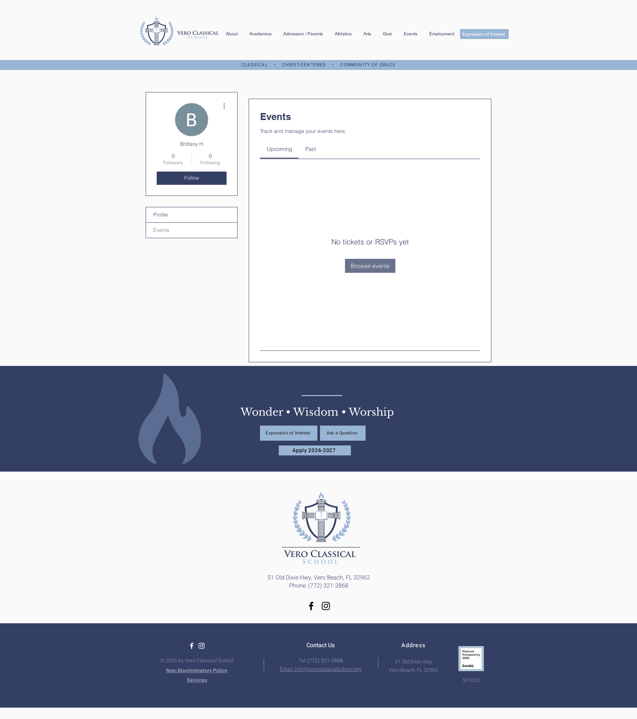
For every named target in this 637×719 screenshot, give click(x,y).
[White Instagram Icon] (201, 646)
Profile (160, 214)
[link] (279, 148)
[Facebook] (311, 605)
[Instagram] (325, 605)
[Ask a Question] (343, 433)
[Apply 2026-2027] (315, 450)
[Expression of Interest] (484, 34)
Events (161, 230)
